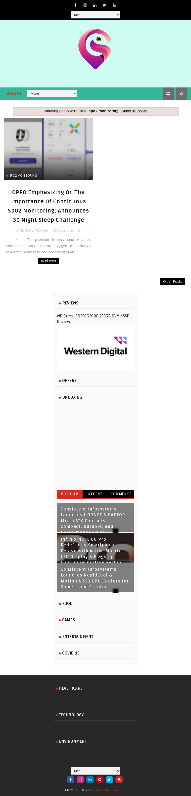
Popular (70, 494)
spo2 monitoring (23, 175)
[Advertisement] (95, 290)
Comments (121, 494)
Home (14, 93)
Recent (95, 494)
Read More (48, 261)
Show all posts (134, 111)
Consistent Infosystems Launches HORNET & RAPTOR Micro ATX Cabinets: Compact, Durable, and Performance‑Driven (93, 521)
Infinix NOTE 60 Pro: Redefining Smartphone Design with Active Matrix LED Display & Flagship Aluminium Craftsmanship (91, 551)
